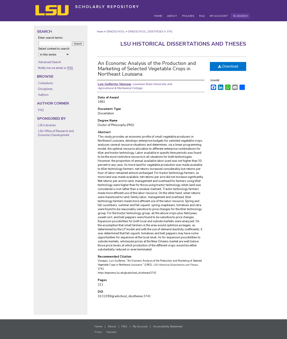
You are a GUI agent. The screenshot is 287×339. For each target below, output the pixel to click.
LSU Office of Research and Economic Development (56, 133)
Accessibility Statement (168, 326)
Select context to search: (54, 49)
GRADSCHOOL (115, 31)
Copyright (111, 332)
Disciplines (45, 89)
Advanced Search (49, 62)
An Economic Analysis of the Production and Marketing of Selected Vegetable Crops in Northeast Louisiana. (147, 68)
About (112, 326)
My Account (140, 326)
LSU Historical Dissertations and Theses (183, 43)
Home (100, 31)
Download (228, 66)
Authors (43, 95)
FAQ (41, 110)
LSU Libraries (47, 125)
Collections (45, 83)
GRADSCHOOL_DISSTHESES (145, 31)
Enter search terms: (50, 38)
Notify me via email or (55, 68)
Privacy (98, 332)
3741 (169, 31)
